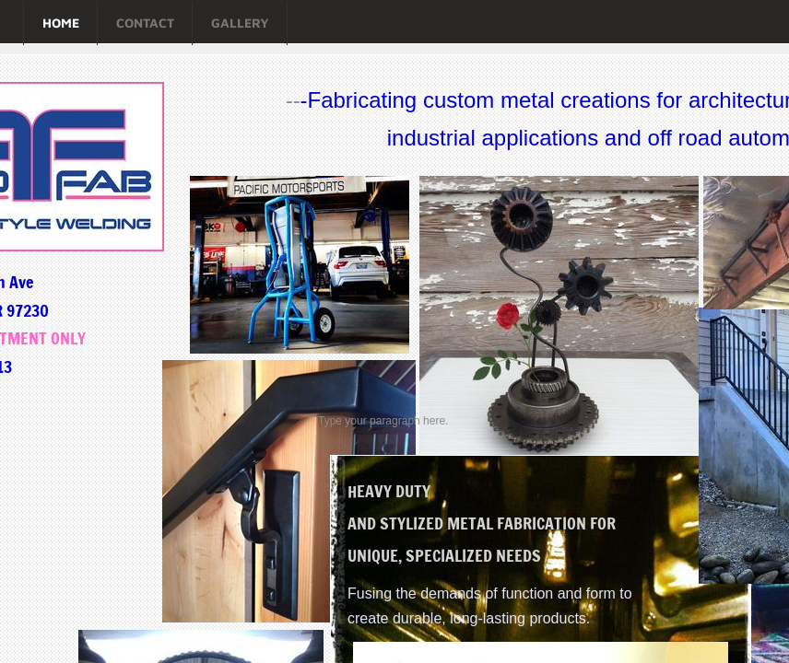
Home (60, 22)
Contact (145, 22)
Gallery (240, 22)
